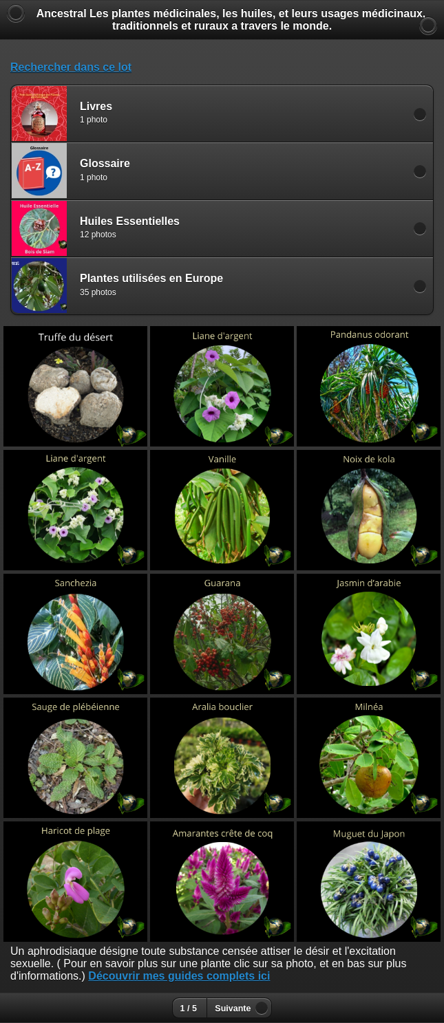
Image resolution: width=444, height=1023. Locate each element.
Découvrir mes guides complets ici (179, 976)
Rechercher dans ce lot (70, 67)
